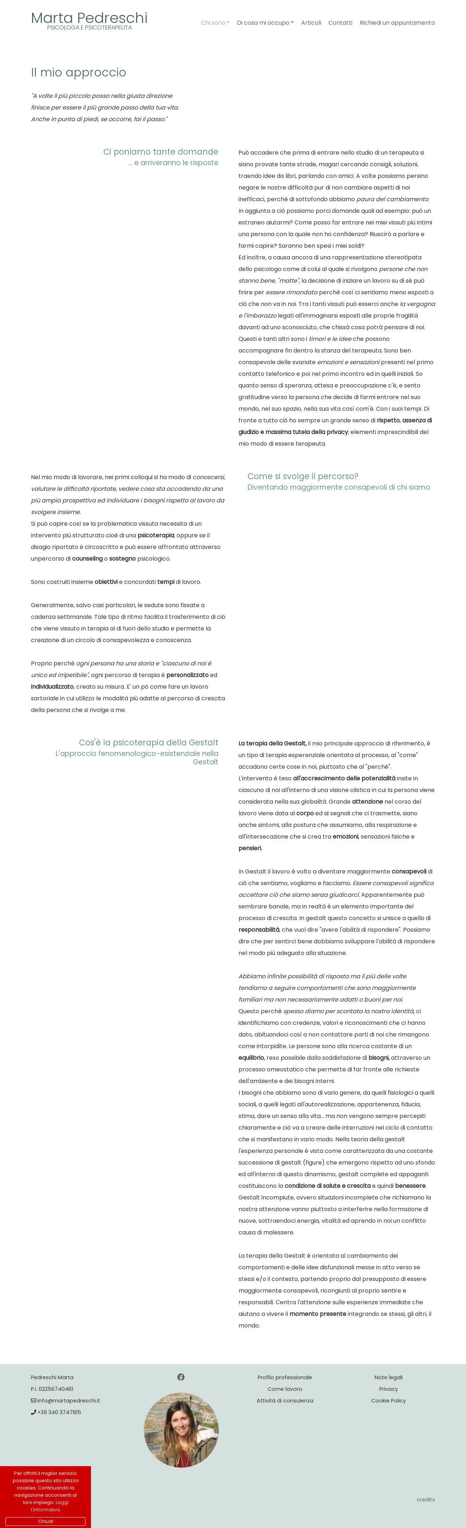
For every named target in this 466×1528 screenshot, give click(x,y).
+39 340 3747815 (56, 1412)
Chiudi (45, 1521)
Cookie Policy (388, 1400)
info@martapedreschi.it (65, 1400)
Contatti (340, 23)
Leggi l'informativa (49, 1506)
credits (426, 1499)
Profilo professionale (285, 1377)
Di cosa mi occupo (263, 23)
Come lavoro (285, 1389)
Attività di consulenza (285, 1400)
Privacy (388, 1389)
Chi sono (213, 23)
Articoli (311, 23)
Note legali (389, 1377)
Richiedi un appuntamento (397, 23)
